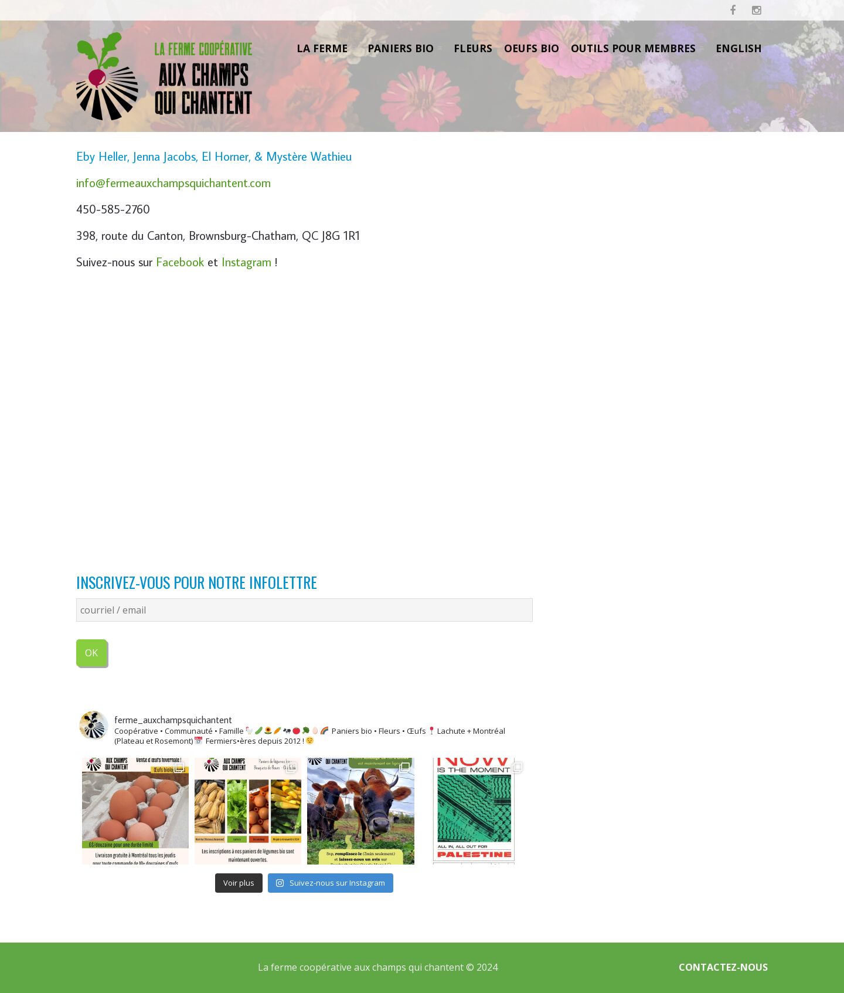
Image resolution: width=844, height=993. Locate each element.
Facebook (180, 262)
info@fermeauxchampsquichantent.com (173, 183)
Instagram (246, 262)
